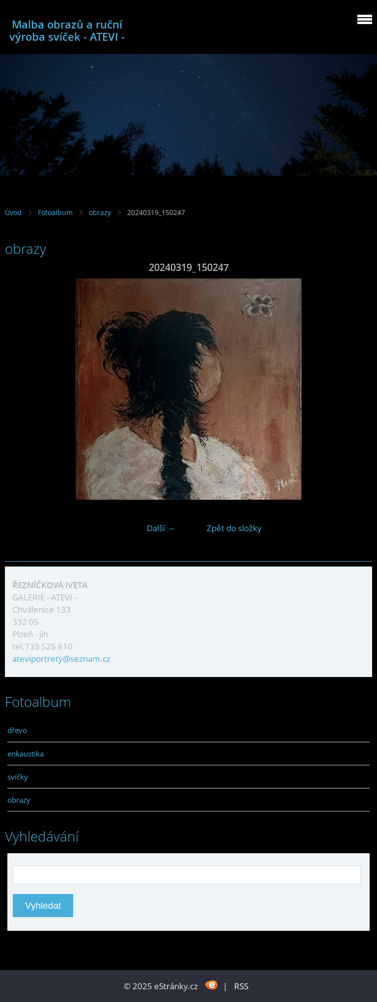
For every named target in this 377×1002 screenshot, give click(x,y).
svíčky (17, 777)
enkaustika (25, 753)
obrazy (101, 212)
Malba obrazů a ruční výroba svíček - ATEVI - (67, 30)
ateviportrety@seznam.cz (61, 658)
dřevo (17, 730)
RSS (241, 986)
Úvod (13, 212)
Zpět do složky (234, 528)
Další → (161, 528)
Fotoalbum (55, 212)
